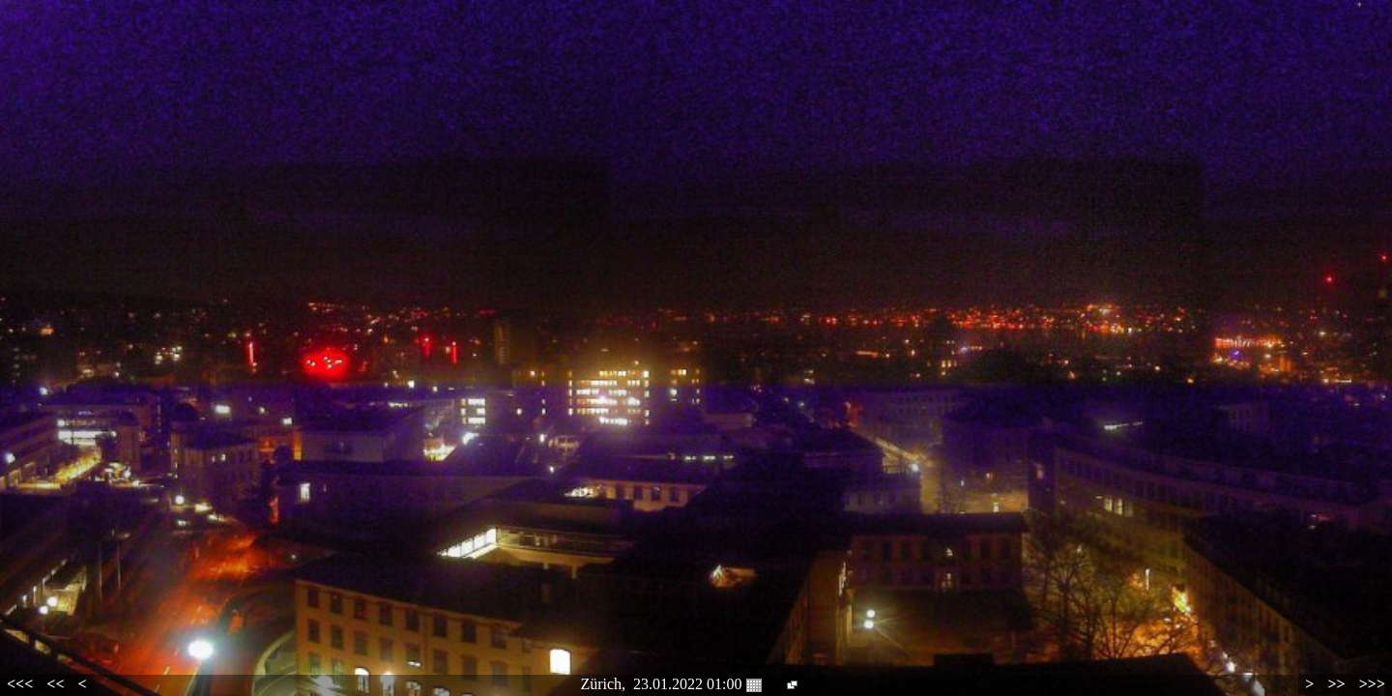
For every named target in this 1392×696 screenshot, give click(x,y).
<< (55, 684)
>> (1336, 684)
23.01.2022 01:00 (697, 684)
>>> (1372, 684)
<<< (20, 684)
